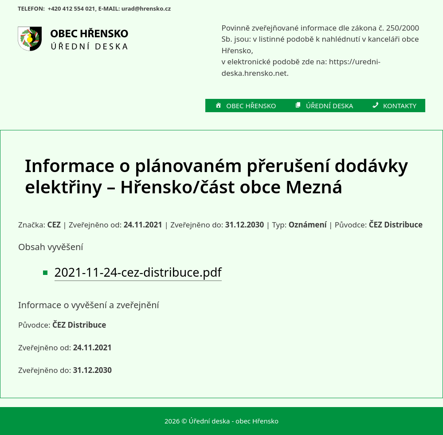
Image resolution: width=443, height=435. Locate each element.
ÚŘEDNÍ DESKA (323, 106)
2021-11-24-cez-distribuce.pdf (138, 272)
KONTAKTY (393, 106)
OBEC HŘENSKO (245, 106)
